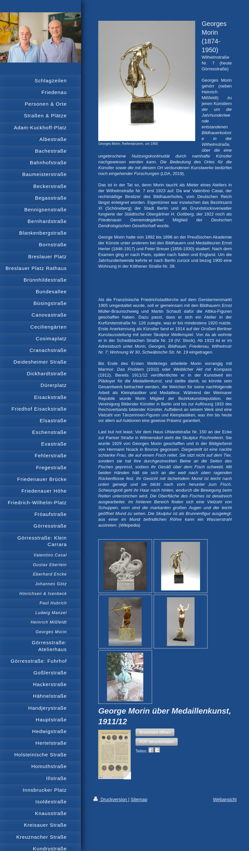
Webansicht (225, 799)
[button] (155, 732)
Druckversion (110, 799)
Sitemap (139, 799)
